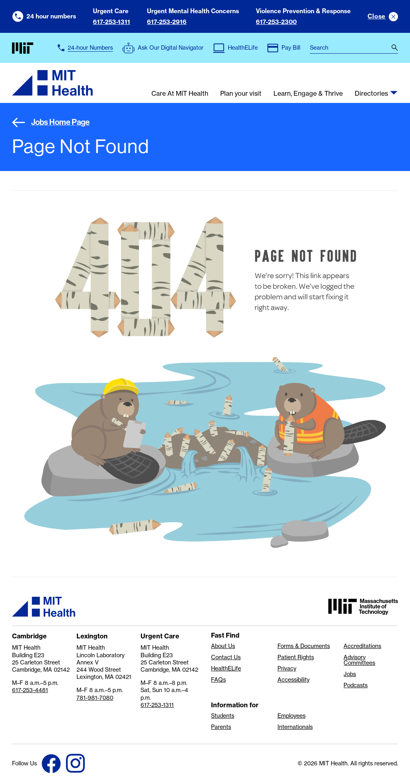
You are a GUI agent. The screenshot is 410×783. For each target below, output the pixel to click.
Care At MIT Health (179, 93)
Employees (291, 716)
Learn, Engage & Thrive (308, 93)
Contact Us (226, 657)
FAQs (218, 679)
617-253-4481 (30, 690)
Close (377, 16)
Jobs (350, 674)
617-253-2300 (276, 22)
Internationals (295, 727)
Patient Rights (295, 657)
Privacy (286, 668)
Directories (371, 93)
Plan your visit (240, 93)
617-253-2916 (167, 22)
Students (222, 716)
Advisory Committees (359, 660)
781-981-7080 (94, 697)
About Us (223, 646)
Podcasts (356, 685)
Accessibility (293, 679)
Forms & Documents (303, 646)
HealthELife (226, 668)
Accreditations (362, 646)
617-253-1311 (111, 22)
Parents (221, 727)
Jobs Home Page (51, 122)
